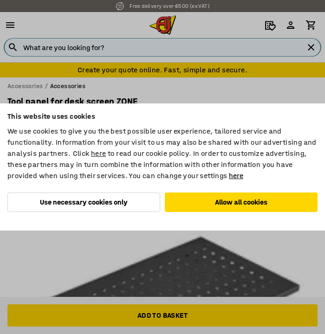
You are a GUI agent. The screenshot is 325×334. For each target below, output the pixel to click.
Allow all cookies (241, 202)
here (98, 153)
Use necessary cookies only (84, 202)
